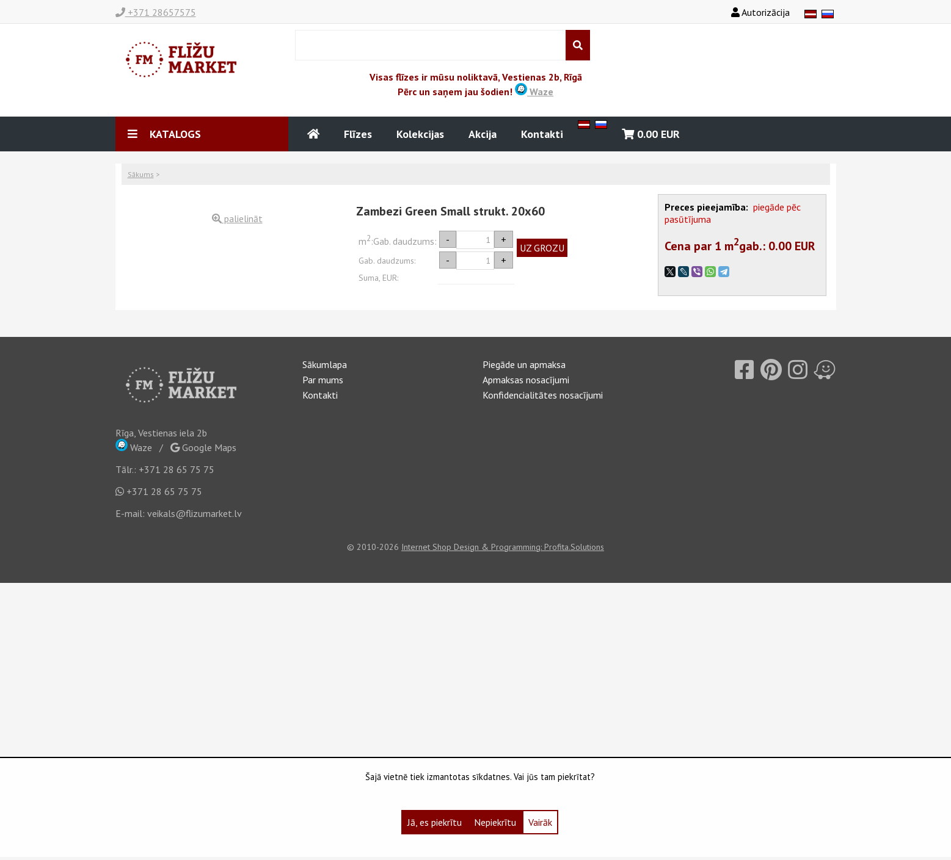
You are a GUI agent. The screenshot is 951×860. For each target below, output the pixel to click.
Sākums (141, 174)
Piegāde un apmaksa (524, 364)
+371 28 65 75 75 (176, 469)
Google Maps (203, 447)
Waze (534, 91)
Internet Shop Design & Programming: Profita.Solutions (502, 546)
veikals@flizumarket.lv (194, 513)
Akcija (482, 134)
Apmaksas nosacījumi (526, 380)
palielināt (237, 218)
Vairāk (540, 822)
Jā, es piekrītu (434, 822)
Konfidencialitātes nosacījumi (543, 395)
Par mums (322, 380)
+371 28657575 (155, 12)
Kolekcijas (420, 134)
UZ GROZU (542, 248)
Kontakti (542, 134)
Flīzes (358, 134)
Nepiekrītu (495, 822)
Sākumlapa (324, 364)
